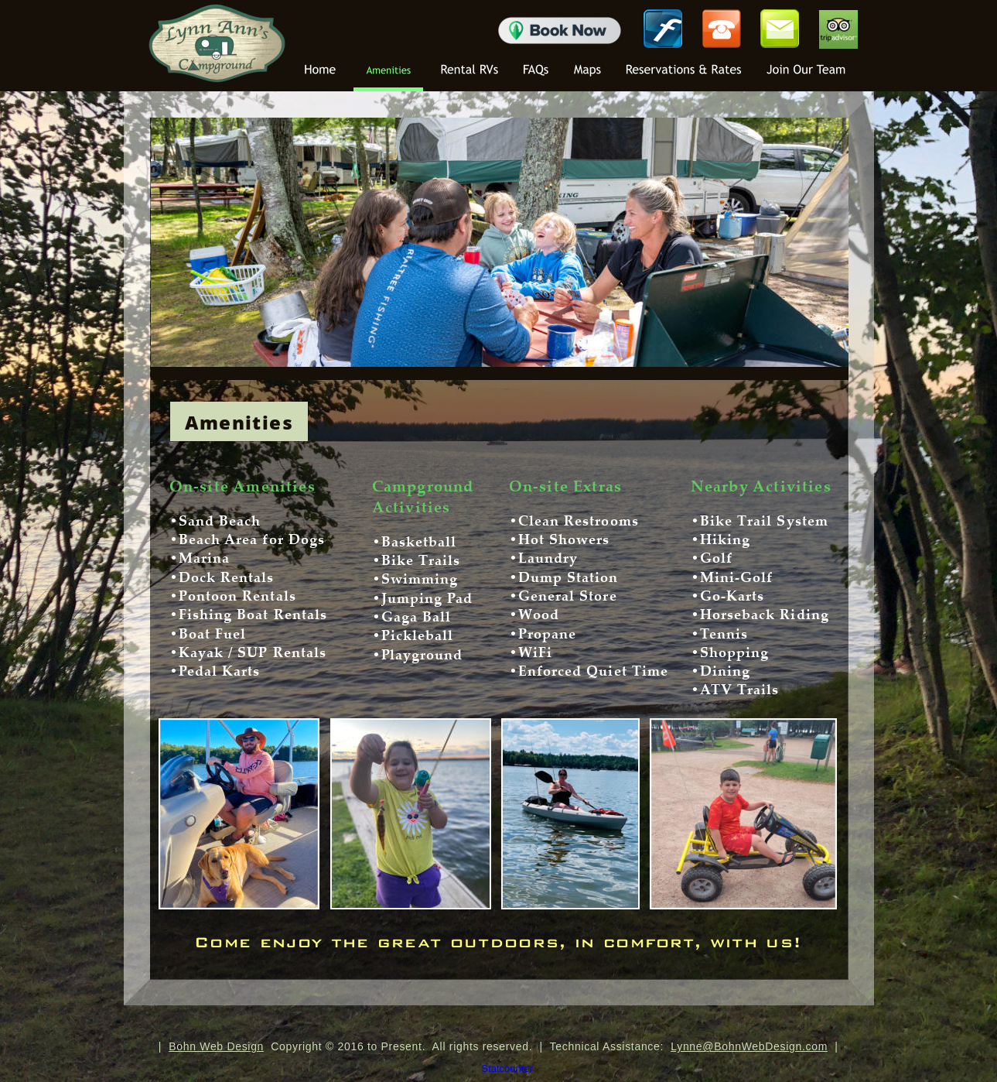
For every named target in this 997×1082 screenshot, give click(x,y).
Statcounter (508, 1068)
